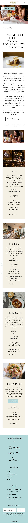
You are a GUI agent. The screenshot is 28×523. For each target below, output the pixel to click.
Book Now (14, 521)
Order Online (13, 408)
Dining (10, 28)
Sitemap (8, 479)
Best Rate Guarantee (11, 474)
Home (4, 28)
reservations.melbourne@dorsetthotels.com (15, 498)
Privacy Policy (10, 476)
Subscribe (20, 510)
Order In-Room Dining (13, 119)
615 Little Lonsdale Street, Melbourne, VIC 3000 (15, 490)
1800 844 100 (12, 494)
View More (12, 222)
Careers (8, 471)
